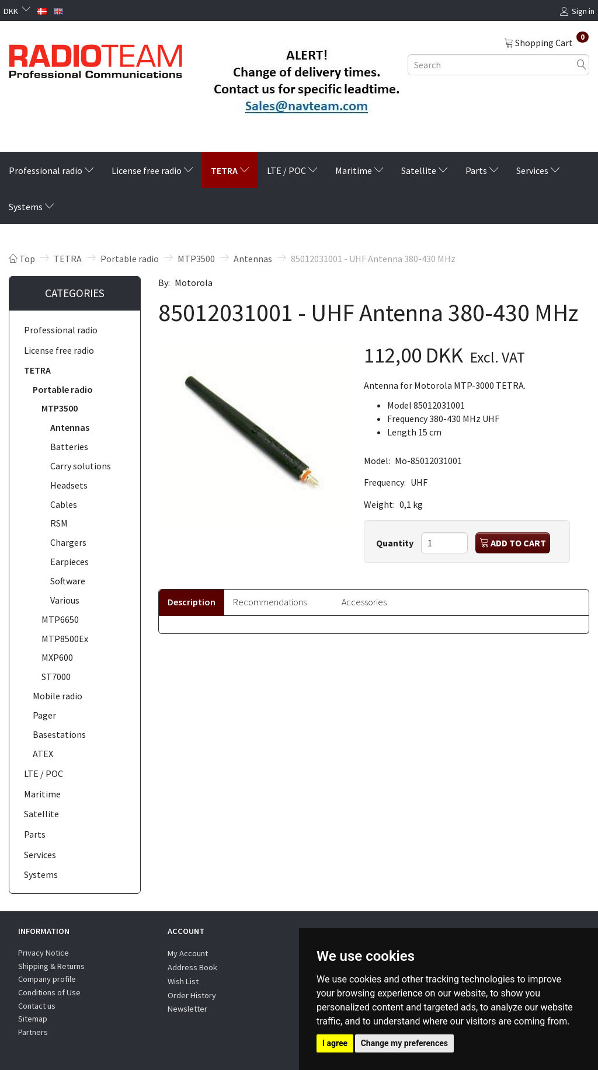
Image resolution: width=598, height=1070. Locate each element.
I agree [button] (334, 1043)
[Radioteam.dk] (95, 58)
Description (191, 602)
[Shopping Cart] (546, 42)
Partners (33, 1032)
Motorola (194, 282)
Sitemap (32, 1018)
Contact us (36, 1006)
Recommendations (270, 602)
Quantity (395, 543)
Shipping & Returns (51, 966)
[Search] (581, 64)
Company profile (47, 979)
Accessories (364, 602)
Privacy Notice (43, 952)
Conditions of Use (49, 992)
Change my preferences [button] (404, 1043)
